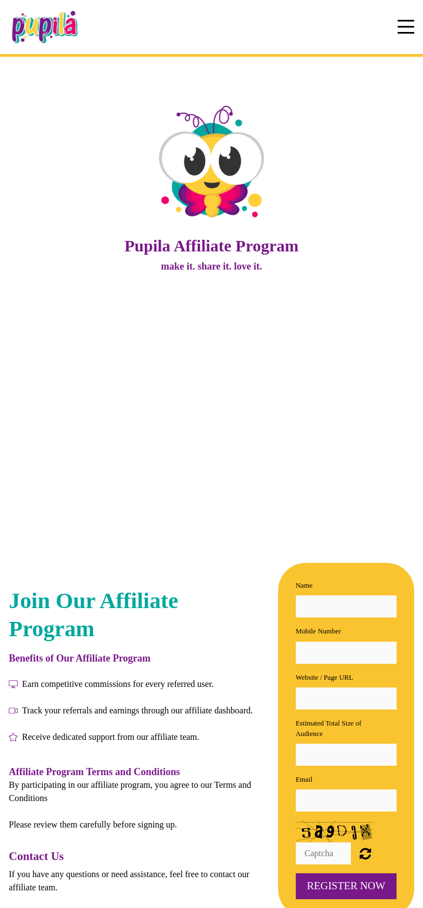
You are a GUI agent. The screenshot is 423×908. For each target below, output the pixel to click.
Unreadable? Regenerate (365, 853)
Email (304, 779)
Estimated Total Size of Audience (328, 728)
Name (304, 585)
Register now (346, 885)
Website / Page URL (325, 677)
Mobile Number (318, 631)
